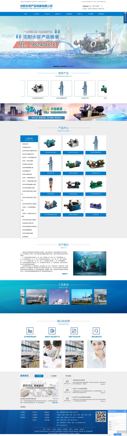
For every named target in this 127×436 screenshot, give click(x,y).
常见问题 (68, 376)
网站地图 (88, 1)
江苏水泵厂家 (85, 98)
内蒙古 (77, 435)
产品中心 (47, 14)
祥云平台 (67, 433)
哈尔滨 (60, 435)
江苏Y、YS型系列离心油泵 (29, 181)
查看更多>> (65, 273)
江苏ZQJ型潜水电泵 (27, 233)
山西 (70, 435)
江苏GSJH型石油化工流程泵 (28, 199)
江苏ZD (34, 420)
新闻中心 (58, 14)
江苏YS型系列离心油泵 (50, 214)
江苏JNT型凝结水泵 (62, 98)
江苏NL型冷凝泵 (73, 173)
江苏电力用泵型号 (73, 214)
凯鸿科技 (77, 433)
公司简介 (36, 14)
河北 (68, 435)
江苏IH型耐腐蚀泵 (27, 230)
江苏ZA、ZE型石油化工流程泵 (28, 215)
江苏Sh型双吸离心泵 (27, 167)
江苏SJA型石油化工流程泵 (29, 203)
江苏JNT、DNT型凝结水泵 (29, 157)
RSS (92, 1)
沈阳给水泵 (94, 8)
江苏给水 (34, 415)
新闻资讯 (47, 412)
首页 (25, 14)
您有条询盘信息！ (102, 1)
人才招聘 (90, 14)
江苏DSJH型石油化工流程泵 (28, 192)
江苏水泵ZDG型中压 (38, 98)
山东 (63, 435)
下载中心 (79, 14)
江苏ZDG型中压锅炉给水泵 (29, 150)
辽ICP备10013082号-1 (53, 433)
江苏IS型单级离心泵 (95, 194)
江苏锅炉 (34, 417)
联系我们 (101, 14)
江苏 (66, 435)
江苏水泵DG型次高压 (50, 152)
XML (95, 1)
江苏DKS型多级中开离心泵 (29, 226)
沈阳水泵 (90, 8)
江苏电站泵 (25, 236)
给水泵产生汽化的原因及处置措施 (82, 397)
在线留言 (76, 429)
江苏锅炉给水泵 (26, 147)
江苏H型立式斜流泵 (27, 164)
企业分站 (83, 1)
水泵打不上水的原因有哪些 (80, 388)
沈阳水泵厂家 (101, 8)
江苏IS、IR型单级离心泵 (28, 177)
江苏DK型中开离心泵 (27, 223)
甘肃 (75, 435)
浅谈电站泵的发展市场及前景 (39, 398)
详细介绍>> (55, 402)
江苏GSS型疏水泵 (27, 174)
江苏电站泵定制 (73, 194)
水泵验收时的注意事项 (79, 380)
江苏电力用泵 (50, 194)
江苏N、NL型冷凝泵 (27, 161)
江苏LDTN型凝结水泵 (28, 154)
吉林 (58, 435)
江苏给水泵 (25, 144)
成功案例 (69, 14)
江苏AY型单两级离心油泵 (29, 184)
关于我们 (22, 412)
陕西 (73, 435)
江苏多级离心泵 (26, 171)
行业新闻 (53, 376)
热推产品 (47, 435)
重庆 (81, 435)
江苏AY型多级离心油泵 (28, 187)
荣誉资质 (22, 417)
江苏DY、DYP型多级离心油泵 (28, 208)
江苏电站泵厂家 (96, 173)
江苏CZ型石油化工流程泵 (29, 219)
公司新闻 (39, 376)
